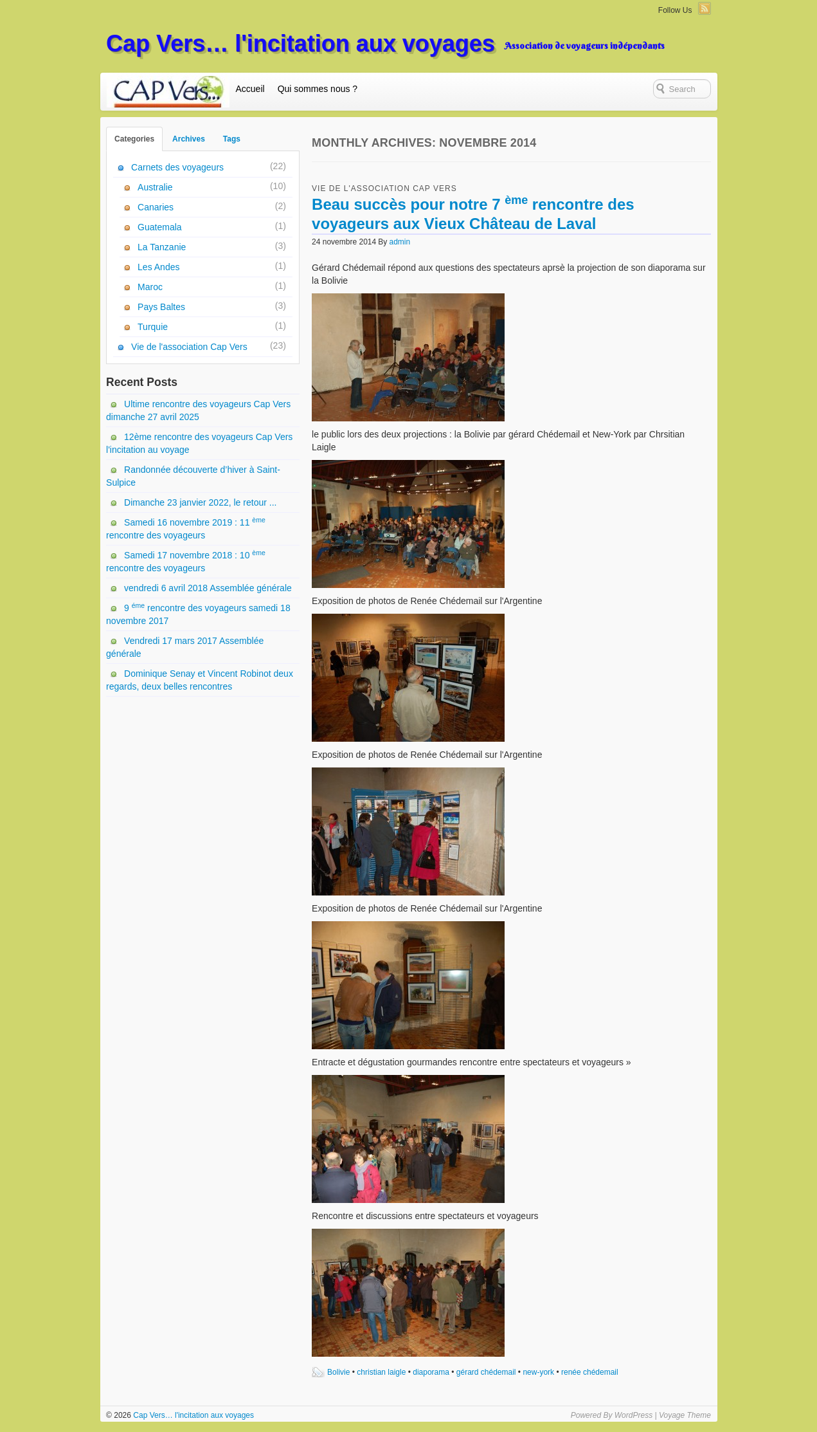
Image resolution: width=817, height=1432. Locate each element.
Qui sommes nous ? (318, 89)
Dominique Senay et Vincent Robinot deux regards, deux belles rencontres (199, 680)
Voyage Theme (685, 1415)
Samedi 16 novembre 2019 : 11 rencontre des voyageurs (185, 528)
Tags (231, 138)
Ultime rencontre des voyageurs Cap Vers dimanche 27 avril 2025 (198, 410)
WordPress (633, 1415)
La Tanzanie (162, 247)
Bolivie (338, 1372)
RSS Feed (704, 8)
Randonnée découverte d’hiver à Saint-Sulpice (193, 476)
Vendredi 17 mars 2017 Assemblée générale (185, 647)
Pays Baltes (161, 307)
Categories (134, 138)
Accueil (250, 89)
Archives (188, 138)
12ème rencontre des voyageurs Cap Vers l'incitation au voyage (199, 443)
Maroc (150, 287)
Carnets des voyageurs (177, 167)
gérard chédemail (486, 1372)
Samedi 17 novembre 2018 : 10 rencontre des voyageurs (185, 561)
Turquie (153, 327)
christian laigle (381, 1372)
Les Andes (158, 267)
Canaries (156, 207)
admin (400, 241)
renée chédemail (589, 1372)
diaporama (431, 1372)
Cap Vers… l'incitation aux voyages (300, 43)
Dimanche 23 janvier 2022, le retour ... (200, 502)
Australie (155, 187)
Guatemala (159, 227)
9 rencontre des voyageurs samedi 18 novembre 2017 (198, 613)
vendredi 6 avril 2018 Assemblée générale (208, 588)
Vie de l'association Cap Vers (384, 188)
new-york (538, 1372)
